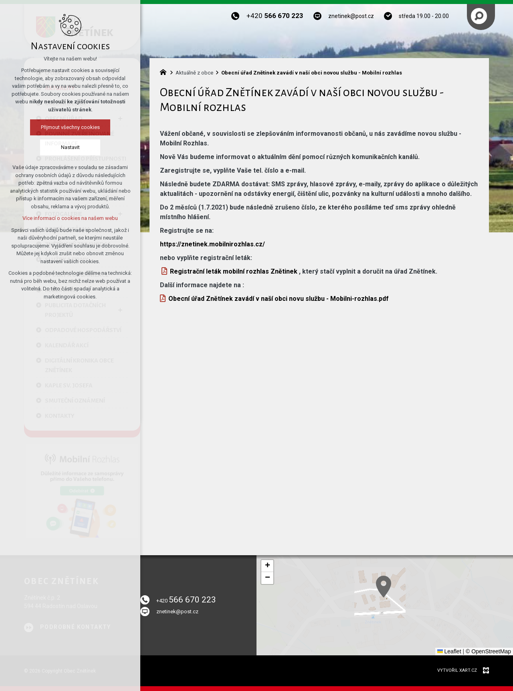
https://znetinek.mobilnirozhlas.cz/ (212, 244)
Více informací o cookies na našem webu (70, 218)
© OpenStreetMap (488, 651)
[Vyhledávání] (479, 16)
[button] (429, 614)
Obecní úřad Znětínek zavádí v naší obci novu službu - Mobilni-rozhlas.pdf (278, 298)
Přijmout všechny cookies (70, 127)
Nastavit (70, 147)
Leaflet (449, 651)
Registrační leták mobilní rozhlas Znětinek (233, 271)
